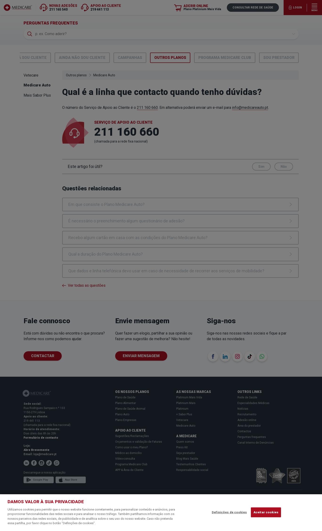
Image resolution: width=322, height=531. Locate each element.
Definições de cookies (229, 512)
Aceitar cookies (265, 512)
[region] (161, 512)
